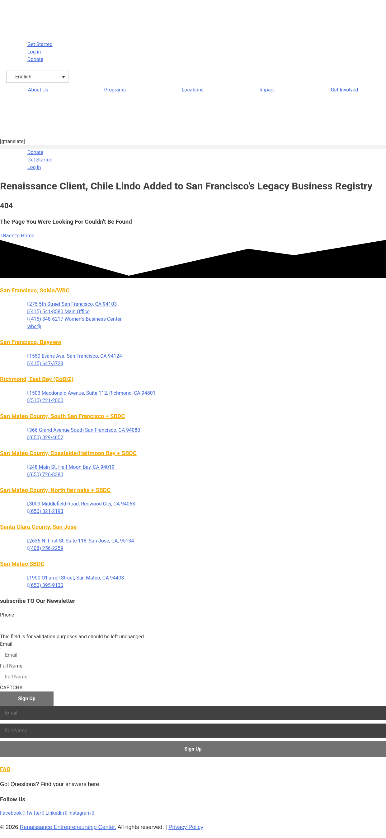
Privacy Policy (185, 827)
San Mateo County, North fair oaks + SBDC (55, 490)
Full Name (11, 666)
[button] (193, 147)
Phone (7, 615)
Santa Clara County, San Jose (38, 527)
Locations (193, 90)
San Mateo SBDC (22, 564)
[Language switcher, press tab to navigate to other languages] (37, 77)
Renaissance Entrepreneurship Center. (68, 827)
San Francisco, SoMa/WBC (35, 290)
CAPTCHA (11, 688)
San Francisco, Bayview (30, 342)
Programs (115, 90)
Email (6, 644)
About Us (38, 90)
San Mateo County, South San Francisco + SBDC (62, 416)
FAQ (5, 769)
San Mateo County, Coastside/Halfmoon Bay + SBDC (68, 453)
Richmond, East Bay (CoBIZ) (36, 379)
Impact (267, 90)
